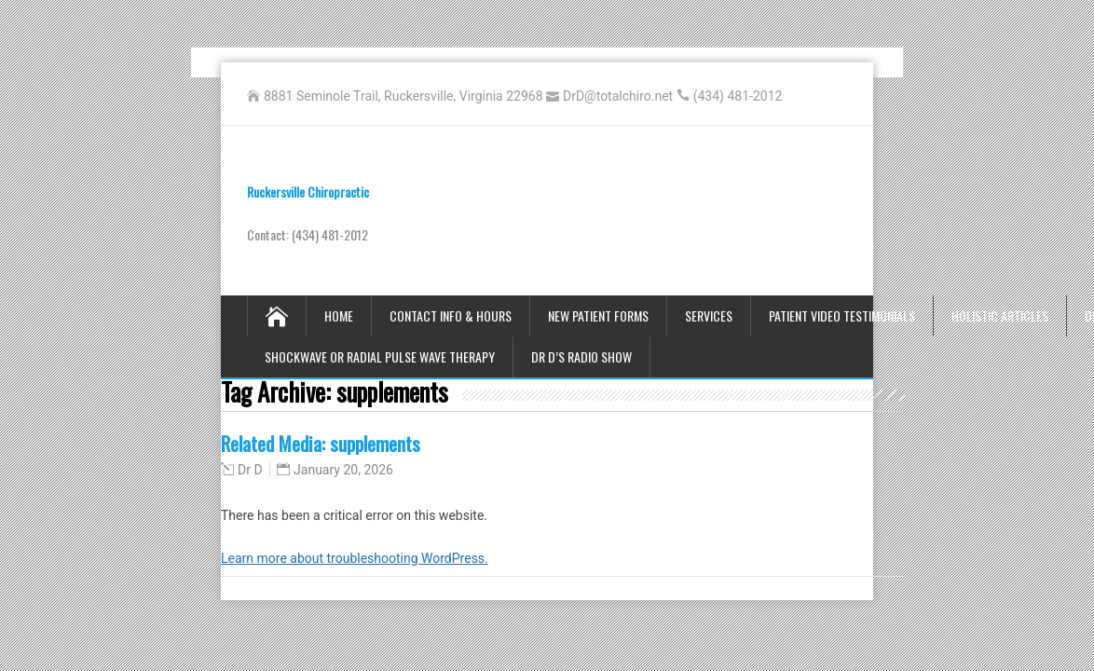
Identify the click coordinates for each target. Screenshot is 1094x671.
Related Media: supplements (320, 443)
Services (708, 315)
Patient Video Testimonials (842, 315)
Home (338, 315)
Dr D (250, 469)
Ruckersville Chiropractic (308, 191)
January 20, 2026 (343, 469)
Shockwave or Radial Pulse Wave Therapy (380, 356)
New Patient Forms (598, 315)
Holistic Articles (999, 315)
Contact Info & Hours (451, 315)
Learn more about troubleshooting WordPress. (354, 558)
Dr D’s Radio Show (581, 356)
